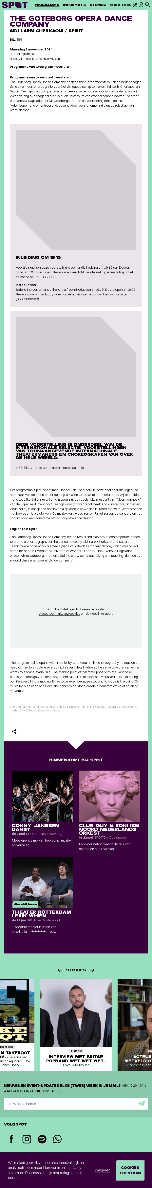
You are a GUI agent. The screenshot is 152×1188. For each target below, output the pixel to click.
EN (19, 39)
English (126, 4)
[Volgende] (92, 970)
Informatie (74, 5)
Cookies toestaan (130, 1170)
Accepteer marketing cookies (59, 613)
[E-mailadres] (76, 1104)
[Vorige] (59, 970)
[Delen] (14, 731)
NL (12, 39)
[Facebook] (11, 1139)
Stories (98, 5)
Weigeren (102, 1170)
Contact (115, 4)
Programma (47, 5)
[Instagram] (26, 1139)
